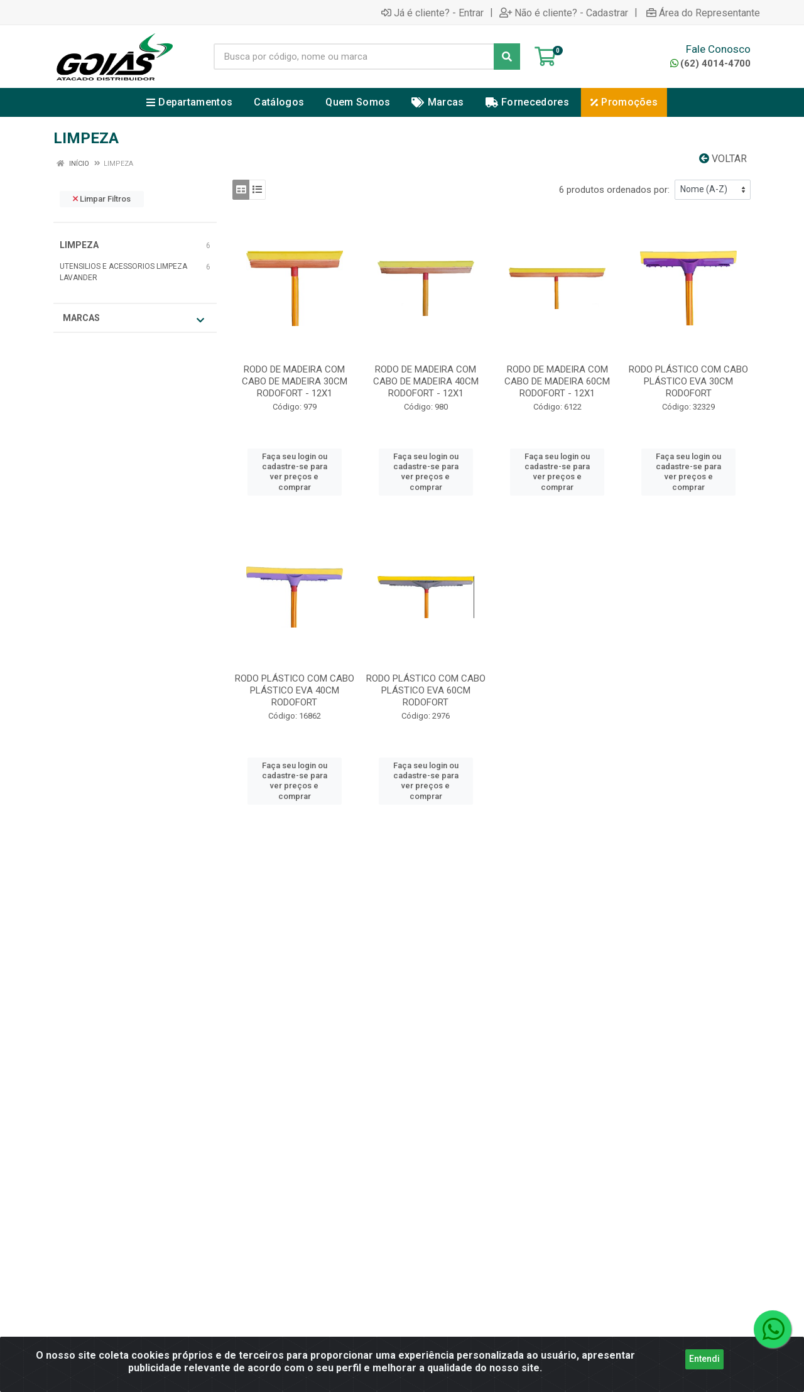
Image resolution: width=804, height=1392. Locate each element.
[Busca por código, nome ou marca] (354, 56)
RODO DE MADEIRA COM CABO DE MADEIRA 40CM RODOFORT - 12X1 (426, 381)
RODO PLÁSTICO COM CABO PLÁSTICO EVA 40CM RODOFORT (294, 690)
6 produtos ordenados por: (614, 189)
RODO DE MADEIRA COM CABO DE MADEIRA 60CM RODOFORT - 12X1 (557, 381)
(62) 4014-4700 (710, 63)
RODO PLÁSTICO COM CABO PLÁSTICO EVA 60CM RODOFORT (426, 690)
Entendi (704, 1361)
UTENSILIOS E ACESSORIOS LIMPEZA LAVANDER (123, 272)
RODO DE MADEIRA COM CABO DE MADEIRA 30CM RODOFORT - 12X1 (294, 381)
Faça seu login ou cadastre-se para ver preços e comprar (294, 472)
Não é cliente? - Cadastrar (563, 13)
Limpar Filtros (102, 199)
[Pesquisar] (507, 56)
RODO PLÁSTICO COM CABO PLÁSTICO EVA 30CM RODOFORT (688, 381)
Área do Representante (703, 13)
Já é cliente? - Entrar (432, 13)
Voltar (723, 159)
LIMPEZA (79, 245)
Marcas (133, 319)
